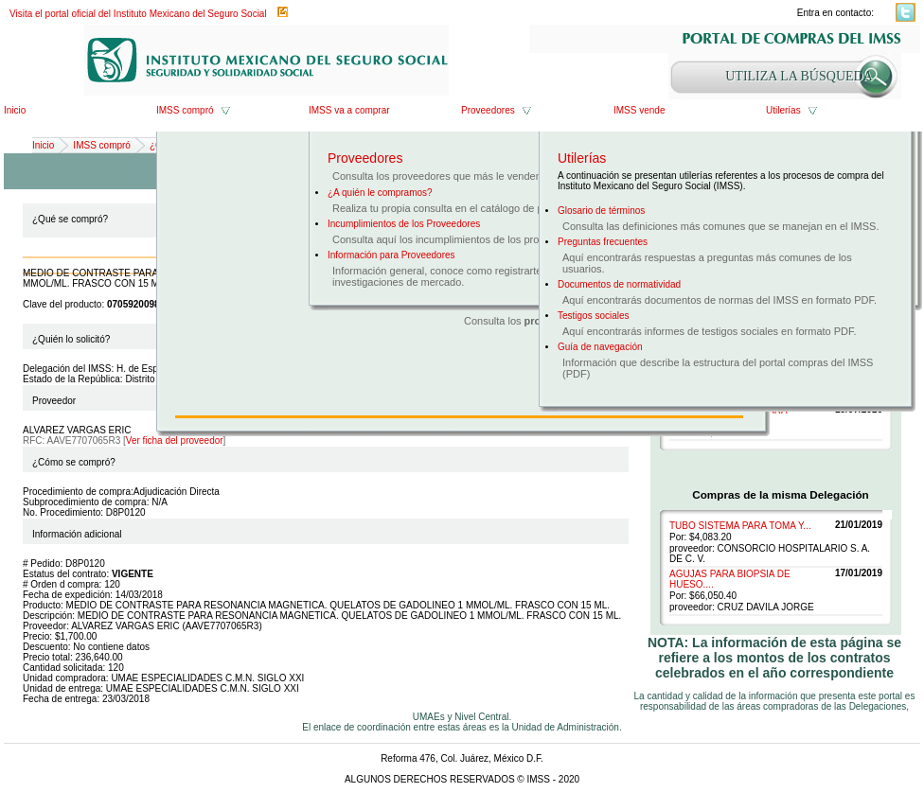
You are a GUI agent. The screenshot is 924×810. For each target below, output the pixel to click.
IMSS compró (185, 110)
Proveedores (488, 110)
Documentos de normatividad (619, 284)
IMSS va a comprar (349, 110)
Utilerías (783, 110)
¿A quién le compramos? (380, 192)
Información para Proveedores (391, 255)
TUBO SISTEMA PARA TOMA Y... (740, 525)
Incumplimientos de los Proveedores (404, 224)
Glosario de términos (601, 210)
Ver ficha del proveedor (174, 440)
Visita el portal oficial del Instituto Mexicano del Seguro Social (138, 14)
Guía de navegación (600, 347)
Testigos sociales (594, 315)
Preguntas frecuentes (603, 242)
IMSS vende (639, 110)
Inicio (15, 110)
